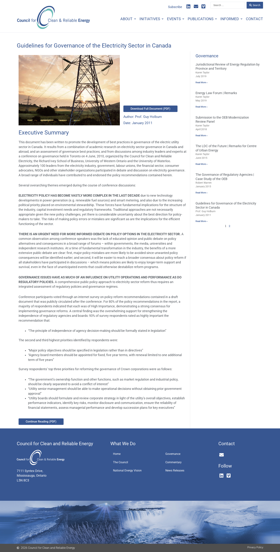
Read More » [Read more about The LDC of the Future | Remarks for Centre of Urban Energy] (202, 164)
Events (169, 19)
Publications (197, 19)
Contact (253, 19)
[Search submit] (255, 5)
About (118, 19)
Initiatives (143, 19)
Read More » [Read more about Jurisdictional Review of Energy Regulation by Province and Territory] (202, 82)
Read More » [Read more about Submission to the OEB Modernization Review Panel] (202, 136)
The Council (121, 462)
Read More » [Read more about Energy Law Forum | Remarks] (202, 107)
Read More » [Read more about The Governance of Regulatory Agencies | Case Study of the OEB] (202, 193)
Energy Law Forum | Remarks (216, 93)
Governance (173, 454)
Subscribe (175, 7)
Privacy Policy (254, 547)
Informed (229, 19)
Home (117, 454)
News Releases (176, 471)
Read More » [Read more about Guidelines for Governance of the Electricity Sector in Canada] (202, 222)
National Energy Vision (129, 471)
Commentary (174, 462)
